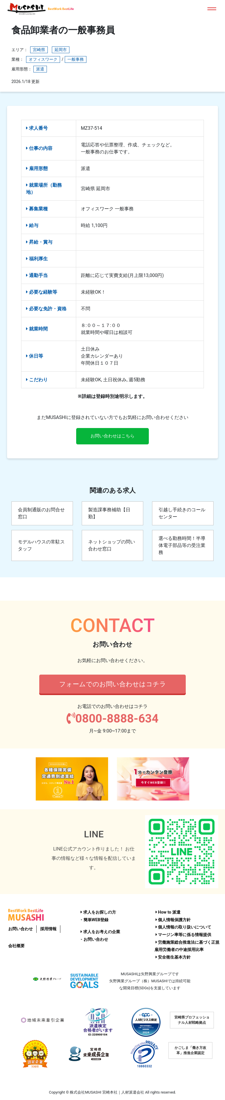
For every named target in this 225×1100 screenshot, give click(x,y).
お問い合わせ (20, 928)
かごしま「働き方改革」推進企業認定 (190, 1050)
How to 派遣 (168, 912)
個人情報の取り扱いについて (184, 927)
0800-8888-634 (112, 719)
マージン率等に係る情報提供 (184, 934)
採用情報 (48, 928)
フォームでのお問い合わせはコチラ (112, 684)
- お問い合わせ (94, 939)
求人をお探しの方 (98, 912)
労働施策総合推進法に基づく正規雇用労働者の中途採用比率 (187, 946)
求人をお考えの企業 (100, 932)
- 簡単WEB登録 (94, 919)
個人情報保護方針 (173, 919)
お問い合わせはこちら (112, 436)
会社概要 (16, 945)
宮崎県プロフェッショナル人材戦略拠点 (191, 1020)
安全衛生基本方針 (173, 957)
